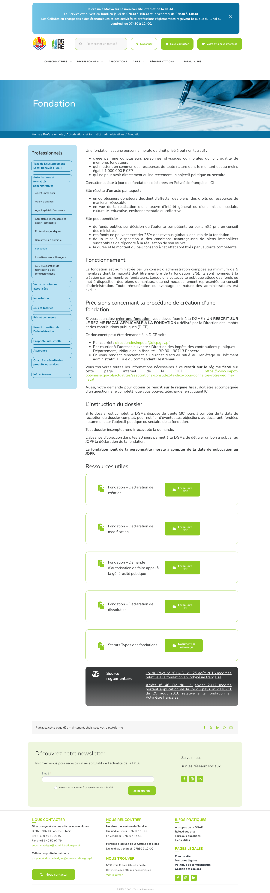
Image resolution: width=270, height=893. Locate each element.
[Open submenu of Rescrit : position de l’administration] (70, 329)
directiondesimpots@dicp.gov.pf (142, 342)
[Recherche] (81, 44)
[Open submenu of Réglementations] (179, 61)
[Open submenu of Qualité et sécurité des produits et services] (70, 362)
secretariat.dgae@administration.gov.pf (56, 845)
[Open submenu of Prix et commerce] (70, 317)
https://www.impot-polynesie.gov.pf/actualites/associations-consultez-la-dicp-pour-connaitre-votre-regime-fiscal (162, 375)
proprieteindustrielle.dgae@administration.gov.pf (62, 858)
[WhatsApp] (224, 727)
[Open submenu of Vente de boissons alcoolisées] (70, 286)
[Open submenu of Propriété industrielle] (70, 341)
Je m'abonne (142, 790)
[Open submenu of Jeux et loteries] (70, 308)
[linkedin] (200, 779)
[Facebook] (204, 727)
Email (46, 773)
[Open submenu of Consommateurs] (72, 61)
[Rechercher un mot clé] (101, 44)
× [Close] (230, 16)
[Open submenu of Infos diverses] (70, 374)
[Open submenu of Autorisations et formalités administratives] (70, 181)
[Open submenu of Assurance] (70, 350)
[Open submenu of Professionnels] (103, 61)
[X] (211, 727)
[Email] (231, 727)
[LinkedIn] (217, 727)
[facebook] (184, 779)
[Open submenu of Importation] (70, 298)
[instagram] (192, 779)
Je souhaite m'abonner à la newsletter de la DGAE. (83, 787)
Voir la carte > (114, 875)
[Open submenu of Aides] (145, 61)
